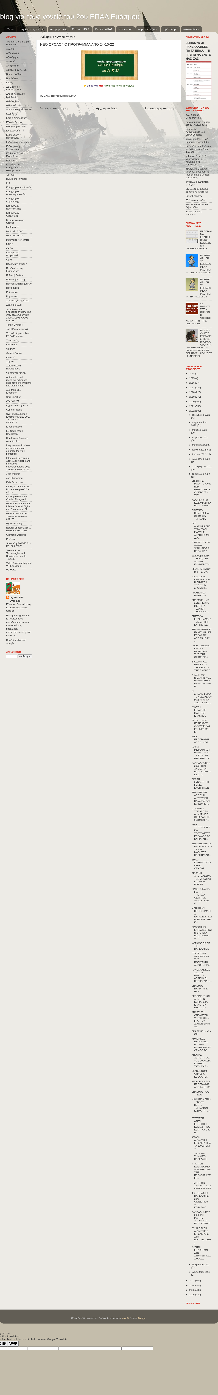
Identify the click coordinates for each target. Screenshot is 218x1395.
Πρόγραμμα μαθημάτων (64, 95)
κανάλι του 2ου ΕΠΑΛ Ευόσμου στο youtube (197, 140)
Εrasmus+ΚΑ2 (80, 29)
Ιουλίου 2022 (199, 454)
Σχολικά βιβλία (13, 304)
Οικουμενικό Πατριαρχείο (12, 254)
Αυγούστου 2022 (201, 459)
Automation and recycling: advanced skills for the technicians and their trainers (19, 381)
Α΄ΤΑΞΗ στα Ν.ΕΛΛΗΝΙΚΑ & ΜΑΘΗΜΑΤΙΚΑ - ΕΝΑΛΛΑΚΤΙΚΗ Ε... (201, 681)
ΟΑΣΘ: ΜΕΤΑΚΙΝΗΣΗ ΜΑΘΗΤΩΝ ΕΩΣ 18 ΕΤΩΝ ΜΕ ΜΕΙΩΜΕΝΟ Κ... (202, 753)
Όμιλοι (9, 259)
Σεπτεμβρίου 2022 (202, 466)
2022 (192, 410)
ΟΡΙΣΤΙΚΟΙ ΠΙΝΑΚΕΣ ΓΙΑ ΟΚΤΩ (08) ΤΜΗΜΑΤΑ (200, 514)
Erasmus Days (14, 426)
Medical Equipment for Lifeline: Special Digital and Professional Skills (18, 506)
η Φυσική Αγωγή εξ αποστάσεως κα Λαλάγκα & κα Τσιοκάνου (196, 160)
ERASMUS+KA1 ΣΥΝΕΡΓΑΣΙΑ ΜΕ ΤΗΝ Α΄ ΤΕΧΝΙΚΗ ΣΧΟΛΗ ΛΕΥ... (200, 606)
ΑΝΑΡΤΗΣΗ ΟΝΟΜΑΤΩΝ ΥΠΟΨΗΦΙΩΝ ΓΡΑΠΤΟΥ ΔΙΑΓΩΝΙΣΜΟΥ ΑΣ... (201, 1019)
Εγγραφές (11, 113)
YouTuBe (11, 570)
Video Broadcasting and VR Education (19, 564)
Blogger (142, 1318)
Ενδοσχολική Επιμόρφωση (13, 147)
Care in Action (13, 397)
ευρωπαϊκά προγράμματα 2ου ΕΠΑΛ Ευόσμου (195, 132)
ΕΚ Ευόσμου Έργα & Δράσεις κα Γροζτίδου (197, 190)
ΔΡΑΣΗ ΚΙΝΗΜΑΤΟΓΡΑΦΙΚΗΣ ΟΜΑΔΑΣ (201, 864)
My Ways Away (14, 523)
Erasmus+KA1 (103, 29)
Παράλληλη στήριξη (16, 264)
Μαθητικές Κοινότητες (17, 240)
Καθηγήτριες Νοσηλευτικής (13, 207)
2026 (192, 1294)
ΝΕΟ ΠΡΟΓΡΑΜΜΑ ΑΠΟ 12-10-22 (201, 739)
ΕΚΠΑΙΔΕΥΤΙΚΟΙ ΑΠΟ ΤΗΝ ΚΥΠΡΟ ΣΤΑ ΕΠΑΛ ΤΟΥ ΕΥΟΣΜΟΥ (201, 1002)
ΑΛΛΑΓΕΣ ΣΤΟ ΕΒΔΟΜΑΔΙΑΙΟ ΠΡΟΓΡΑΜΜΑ (201, 503)
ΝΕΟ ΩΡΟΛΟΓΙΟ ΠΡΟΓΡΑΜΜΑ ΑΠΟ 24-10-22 (201, 1084)
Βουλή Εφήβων (14, 74)
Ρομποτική (11, 296)
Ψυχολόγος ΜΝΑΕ (16, 373)
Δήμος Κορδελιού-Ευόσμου (16, 95)
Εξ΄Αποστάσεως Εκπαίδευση (15, 154)
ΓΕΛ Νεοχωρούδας (196, 200)
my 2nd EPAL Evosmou (17, 599)
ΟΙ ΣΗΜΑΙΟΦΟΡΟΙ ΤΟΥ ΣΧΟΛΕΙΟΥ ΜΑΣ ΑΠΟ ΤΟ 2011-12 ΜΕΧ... (202, 697)
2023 (192, 1280)
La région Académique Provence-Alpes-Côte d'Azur (18, 489)
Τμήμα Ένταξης (14, 324)
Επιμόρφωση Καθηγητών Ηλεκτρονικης (13, 167)
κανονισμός (125, 29)
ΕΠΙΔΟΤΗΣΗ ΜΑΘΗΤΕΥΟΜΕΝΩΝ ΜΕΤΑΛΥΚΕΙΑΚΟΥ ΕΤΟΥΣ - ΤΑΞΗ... (201, 488)
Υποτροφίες (12, 340)
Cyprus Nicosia (14, 409)
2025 (192, 1290)
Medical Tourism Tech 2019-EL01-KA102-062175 (17, 516)
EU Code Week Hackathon (14, 432)
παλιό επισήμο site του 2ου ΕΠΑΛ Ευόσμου (198, 123)
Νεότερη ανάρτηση (54, 108)
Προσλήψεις (12, 287)
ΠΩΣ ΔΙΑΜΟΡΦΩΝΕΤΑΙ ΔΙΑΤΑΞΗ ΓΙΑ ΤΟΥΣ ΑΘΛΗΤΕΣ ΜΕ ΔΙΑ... (201, 530)
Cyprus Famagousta (17, 405)
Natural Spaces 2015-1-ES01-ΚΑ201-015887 (19, 529)
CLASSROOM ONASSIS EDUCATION (200, 1074)
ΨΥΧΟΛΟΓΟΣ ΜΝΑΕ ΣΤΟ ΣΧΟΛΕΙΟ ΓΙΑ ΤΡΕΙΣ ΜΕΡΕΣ (201, 666)
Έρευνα (10, 174)
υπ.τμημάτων (58, 29)
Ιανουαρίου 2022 (201, 415)
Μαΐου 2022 (198, 445)
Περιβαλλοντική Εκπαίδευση (14, 269)
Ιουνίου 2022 (199, 449)
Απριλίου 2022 (200, 437)
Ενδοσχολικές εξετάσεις (18, 142)
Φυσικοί (10, 357)
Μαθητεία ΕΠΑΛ (14, 231)
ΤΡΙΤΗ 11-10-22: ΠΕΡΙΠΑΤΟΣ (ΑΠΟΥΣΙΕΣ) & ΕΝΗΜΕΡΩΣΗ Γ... (201, 726)
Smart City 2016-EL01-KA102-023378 (18, 544)
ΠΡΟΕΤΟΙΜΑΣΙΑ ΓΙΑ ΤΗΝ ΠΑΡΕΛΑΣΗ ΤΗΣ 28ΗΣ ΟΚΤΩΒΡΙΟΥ (200, 651)
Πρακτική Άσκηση (15, 279)
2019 (192, 396)
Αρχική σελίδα (106, 108)
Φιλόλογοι (11, 344)
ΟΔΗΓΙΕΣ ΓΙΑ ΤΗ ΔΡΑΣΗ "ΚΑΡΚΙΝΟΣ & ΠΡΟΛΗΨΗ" (201, 546)
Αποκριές (11, 61)
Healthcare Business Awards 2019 (17, 439)
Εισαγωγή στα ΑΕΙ (16, 126)
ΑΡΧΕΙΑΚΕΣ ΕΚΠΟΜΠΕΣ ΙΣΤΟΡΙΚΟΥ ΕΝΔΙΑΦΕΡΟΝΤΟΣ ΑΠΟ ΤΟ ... (201, 1044)
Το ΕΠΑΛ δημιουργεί (17, 329)
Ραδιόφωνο (12, 292)
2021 (192, 406)
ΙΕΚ (8, 183)
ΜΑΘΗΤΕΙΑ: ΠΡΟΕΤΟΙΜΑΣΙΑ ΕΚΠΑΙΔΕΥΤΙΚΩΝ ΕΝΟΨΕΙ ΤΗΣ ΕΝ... (202, 915)
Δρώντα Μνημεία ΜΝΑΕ (19, 109)
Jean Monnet (13, 473)
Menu (10, 29)
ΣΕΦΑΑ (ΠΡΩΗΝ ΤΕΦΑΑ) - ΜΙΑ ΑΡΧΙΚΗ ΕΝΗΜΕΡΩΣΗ (201, 560)
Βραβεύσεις (12, 78)
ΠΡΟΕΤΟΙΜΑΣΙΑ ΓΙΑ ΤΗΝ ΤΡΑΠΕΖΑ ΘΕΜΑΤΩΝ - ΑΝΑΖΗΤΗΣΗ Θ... (200, 896)
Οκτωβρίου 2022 (201, 474)
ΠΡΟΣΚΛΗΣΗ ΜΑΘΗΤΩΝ (199, 594)
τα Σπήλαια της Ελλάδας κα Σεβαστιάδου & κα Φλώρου (198, 149)
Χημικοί (10, 361)
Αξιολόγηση (12, 57)
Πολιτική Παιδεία (15, 275)
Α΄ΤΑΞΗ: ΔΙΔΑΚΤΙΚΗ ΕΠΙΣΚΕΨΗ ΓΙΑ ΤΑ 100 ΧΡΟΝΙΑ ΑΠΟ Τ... (201, 1143)
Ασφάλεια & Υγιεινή (16, 69)
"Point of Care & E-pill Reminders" (17, 43)
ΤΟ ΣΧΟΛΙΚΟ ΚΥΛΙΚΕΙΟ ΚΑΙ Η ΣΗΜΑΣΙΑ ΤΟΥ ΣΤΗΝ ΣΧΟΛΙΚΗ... (201, 582)
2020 (192, 401)
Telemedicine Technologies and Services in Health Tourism (16, 554)
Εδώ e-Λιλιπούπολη (16, 118)
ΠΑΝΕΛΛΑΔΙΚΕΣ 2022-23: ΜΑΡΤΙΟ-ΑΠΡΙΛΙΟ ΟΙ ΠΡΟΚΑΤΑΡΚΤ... (202, 975)
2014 (192, 373)
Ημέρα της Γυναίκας (16, 178)
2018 (192, 392)
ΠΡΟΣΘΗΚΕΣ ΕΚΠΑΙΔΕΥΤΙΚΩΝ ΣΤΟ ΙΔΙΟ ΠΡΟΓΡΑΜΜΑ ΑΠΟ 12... (202, 933)
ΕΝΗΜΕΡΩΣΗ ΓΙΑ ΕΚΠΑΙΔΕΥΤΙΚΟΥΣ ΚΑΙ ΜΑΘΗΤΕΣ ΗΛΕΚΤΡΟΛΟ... (202, 849)
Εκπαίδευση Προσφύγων (12, 136)
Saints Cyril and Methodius (194, 213)
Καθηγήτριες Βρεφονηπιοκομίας (16, 193)
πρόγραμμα (170, 29)
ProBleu (10, 539)
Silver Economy (194, 196)
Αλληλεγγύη (12, 53)
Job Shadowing (14, 478)
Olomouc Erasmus (16, 534)
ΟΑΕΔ (9, 248)
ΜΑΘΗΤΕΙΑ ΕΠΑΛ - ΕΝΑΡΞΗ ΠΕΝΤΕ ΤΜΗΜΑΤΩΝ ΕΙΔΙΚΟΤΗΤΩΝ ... (201, 1106)
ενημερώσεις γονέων (32, 29)
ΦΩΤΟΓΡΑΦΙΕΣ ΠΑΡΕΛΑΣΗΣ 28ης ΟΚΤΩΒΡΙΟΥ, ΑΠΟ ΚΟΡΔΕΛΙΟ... (200, 1200)
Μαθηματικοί (12, 227)
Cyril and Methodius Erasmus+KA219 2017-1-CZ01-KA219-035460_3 (18, 418)
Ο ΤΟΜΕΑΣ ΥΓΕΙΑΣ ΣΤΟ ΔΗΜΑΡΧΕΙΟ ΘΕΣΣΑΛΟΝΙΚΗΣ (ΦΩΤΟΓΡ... (201, 814)
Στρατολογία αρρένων (17, 300)
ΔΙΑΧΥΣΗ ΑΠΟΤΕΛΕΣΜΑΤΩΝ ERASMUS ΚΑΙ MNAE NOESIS (202, 879)
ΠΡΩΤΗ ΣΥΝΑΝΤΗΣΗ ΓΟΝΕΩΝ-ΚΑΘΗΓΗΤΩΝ (200, 783)
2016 (192, 382)
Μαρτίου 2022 (199, 430)
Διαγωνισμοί (12, 101)
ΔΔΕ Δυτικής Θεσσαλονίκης (13, 88)
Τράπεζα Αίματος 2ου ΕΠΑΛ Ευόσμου (17, 334)
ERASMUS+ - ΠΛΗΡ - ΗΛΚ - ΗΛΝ (200, 988)
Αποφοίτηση (12, 65)
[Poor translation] (13, 1344)
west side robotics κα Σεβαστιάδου (197, 206)
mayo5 (125, 1318)
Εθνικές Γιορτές (14, 122)
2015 (192, 378)
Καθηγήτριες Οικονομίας (12, 214)
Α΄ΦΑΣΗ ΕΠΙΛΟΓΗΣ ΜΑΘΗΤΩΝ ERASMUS (199, 711)
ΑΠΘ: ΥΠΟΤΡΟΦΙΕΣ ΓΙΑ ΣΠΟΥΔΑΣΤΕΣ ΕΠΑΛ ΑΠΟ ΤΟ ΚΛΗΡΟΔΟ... (201, 831)
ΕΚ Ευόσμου (13, 130)
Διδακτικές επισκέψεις (17, 105)
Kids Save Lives (14, 482)
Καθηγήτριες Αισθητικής (18, 187)
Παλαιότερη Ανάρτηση (161, 108)
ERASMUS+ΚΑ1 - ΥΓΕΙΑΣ (201, 1093)
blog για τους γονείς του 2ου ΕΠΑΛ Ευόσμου (69, 17)
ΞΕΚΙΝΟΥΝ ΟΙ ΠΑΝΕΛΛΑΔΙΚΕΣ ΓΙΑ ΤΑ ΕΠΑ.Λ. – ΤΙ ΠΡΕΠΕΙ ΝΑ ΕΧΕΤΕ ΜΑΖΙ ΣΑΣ (198, 50)
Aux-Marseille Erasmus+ (13, 391)
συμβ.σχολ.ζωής (147, 29)
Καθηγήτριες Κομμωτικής (12, 200)
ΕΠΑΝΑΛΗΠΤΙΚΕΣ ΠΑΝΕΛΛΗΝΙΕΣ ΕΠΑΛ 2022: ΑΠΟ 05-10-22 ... (202, 635)
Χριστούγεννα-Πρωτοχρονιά (14, 367)
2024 (192, 1285)
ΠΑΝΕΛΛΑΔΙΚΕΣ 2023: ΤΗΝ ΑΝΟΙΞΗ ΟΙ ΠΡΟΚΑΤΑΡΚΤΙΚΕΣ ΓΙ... (201, 769)
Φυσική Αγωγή (14, 353)
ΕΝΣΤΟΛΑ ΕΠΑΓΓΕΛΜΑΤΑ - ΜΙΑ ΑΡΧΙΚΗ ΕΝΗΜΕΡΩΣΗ (201, 620)
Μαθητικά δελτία (14, 235)
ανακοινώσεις (191, 29)
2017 (192, 387)
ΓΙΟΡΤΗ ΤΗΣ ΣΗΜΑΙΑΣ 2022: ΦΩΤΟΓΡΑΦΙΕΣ (201, 1185)
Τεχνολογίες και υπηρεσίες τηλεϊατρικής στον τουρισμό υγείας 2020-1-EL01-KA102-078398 (18, 315)
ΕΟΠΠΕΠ (11, 160)
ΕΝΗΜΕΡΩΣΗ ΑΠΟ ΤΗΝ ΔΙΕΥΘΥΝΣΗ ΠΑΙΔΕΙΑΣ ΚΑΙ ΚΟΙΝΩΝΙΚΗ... (201, 798)
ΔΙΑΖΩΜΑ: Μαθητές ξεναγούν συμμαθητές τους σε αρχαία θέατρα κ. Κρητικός (197, 173)
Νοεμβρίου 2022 (200, 1264)
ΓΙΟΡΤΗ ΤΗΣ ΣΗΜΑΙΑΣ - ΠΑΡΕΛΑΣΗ (199, 1156)
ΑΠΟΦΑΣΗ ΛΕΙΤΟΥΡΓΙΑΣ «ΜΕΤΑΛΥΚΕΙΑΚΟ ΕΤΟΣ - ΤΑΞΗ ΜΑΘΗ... (201, 1061)
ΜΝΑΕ (9, 244)
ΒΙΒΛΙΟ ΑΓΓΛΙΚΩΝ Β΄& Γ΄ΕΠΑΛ (201, 570)
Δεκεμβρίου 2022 (201, 1272)
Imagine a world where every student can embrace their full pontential (18, 449)
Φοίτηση (10, 349)
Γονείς (9, 82)
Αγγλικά (10, 48)
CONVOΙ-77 (12, 401)
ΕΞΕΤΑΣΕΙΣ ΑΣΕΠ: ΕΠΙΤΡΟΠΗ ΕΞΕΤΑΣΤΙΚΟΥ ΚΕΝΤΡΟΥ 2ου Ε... (201, 1125)
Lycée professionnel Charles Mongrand (16, 498)
